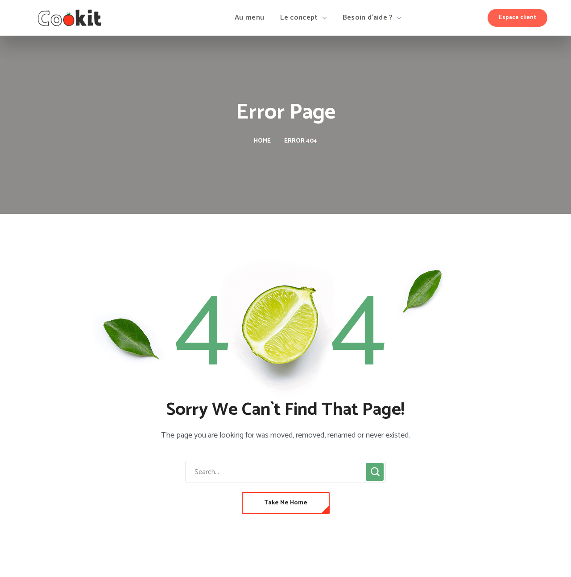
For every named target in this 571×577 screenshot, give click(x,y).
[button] (517, 18)
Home (262, 141)
